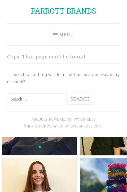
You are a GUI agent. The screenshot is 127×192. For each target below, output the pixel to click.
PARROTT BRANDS (63, 10)
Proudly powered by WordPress (64, 119)
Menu (66, 34)
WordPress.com (86, 126)
